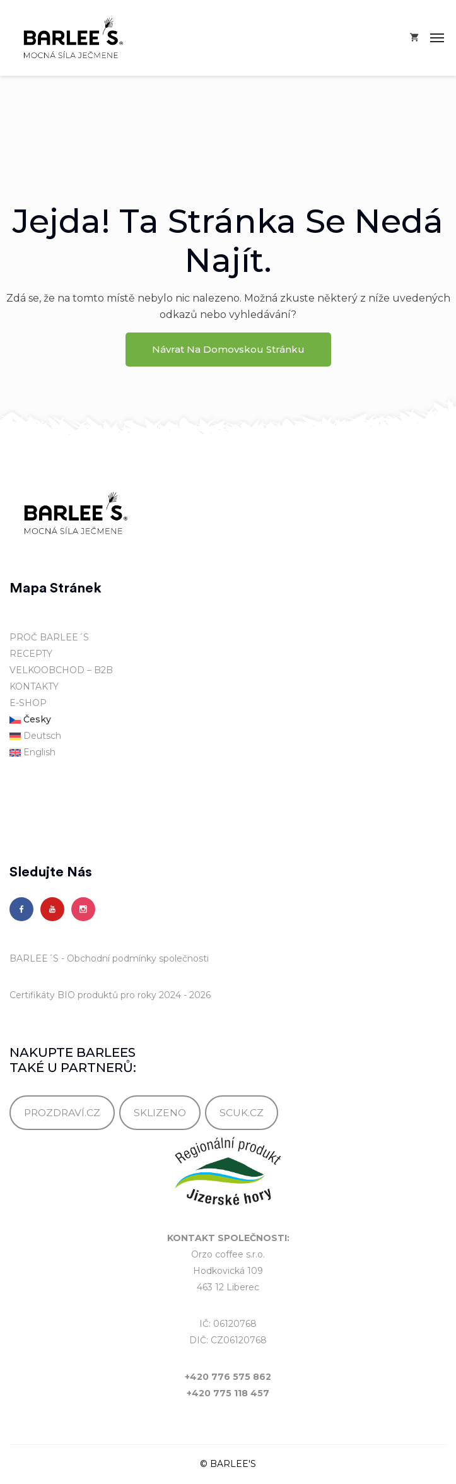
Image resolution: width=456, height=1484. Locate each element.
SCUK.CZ (241, 1113)
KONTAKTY (34, 686)
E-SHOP (28, 703)
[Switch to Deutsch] (228, 736)
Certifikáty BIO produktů (63, 995)
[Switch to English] (228, 753)
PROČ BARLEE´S (49, 637)
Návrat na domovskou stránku (228, 349)
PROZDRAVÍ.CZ (62, 1113)
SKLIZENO (160, 1113)
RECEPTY (30, 653)
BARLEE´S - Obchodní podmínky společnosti (109, 958)
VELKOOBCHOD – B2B (61, 670)
